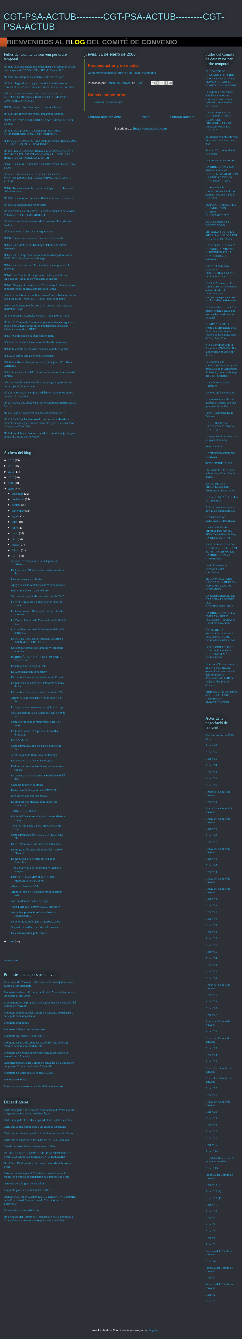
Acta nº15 (211, 1144)
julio (15, 521)
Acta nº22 (211, 1088)
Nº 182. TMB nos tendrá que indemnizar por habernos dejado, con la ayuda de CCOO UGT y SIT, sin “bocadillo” (40, 68)
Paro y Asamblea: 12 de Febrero (29, 590)
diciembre (18, 493)
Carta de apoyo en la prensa (27, 784)
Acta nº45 (211, 865)
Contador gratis (11, 960)
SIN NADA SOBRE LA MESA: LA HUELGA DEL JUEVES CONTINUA (221, 235)
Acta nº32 (211, 971)
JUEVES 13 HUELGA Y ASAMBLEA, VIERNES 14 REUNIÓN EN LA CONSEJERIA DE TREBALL (220, 252)
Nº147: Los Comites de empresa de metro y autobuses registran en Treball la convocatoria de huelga (35, 276)
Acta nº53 (211, 772)
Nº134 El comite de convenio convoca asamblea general (36, 349)
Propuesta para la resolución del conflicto (28, 1190)
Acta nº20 (211, 1111)
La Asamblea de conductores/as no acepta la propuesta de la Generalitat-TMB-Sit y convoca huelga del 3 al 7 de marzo (221, 368)
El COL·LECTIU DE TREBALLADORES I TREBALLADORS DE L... (37, 640)
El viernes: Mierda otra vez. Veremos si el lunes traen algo (221, 140)
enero (15, 556)
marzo (16, 544)
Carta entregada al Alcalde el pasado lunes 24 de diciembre (38, 1120)
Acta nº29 (211, 1001)
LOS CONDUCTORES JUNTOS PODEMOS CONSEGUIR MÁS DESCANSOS (219, 652)
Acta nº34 (211, 958)
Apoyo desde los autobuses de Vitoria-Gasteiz (38, 585)
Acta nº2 (210, 1294)
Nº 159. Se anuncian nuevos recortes (25, 204)
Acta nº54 (211, 765)
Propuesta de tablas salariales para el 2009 (28, 1072)
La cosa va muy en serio (219, 160)
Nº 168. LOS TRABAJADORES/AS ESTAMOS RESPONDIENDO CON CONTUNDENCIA (32, 132)
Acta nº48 (211, 835)
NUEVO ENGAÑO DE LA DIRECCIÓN (35, 921)
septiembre (18, 510)
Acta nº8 (210, 1224)
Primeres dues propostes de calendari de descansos (33, 1086)
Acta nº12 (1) (213, 1198)
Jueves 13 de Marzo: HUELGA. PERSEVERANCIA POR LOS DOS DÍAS (220, 271)
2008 (11, 488)
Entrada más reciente (104, 117)
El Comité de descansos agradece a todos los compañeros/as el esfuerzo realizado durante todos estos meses (220, 98)
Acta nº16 (211, 1138)
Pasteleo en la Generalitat (220, 392)
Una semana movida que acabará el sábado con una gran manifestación (220, 402)
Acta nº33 (211, 965)
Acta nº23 (211, 1061)
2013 (11, 460)
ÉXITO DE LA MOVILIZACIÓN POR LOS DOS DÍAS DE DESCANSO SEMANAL (220, 635)
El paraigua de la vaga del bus (28, 665)
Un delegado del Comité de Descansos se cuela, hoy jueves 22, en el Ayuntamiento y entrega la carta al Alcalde (38, 1218)
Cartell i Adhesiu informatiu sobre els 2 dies (29, 1146)
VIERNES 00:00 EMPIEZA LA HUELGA (220, 519)
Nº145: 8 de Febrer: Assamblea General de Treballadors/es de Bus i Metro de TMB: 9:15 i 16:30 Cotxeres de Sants (40, 297)
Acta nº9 (210, 1218)
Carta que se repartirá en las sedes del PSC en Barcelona (36, 1139)
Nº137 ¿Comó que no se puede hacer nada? (29, 335)
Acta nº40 (211, 918)
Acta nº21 (211, 1095)
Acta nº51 (211, 785)
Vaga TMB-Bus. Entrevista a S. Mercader (35, 906)
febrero (16, 550)
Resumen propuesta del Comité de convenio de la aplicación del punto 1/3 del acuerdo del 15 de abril (39, 1064)
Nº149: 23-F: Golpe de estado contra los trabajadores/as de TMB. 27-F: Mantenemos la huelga (38, 256)
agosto (16, 516)
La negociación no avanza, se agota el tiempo (37, 707)
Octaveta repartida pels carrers (28, 933)
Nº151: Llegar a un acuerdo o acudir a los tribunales (34, 238)
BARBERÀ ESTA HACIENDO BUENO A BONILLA (219, 426)
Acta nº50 (211, 801)
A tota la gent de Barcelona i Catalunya (34, 755)
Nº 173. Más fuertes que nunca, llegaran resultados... (34, 113)
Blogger (153, 1330)
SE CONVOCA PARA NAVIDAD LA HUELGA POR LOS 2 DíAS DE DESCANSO (220, 584)
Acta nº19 (211, 1118)
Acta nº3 (210, 1277)
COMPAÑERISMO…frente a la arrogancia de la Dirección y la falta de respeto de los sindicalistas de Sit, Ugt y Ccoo (220, 331)
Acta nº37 (211, 938)
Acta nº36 (211, 945)
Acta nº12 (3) (213, 1184)
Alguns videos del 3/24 (24, 886)
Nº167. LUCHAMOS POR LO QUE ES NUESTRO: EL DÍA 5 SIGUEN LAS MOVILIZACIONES (40, 142)
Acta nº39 (211, 925)
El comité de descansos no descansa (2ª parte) (37, 677)
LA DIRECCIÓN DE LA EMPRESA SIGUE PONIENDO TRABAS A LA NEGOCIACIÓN (220, 618)
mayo (15, 533)
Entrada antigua (182, 117)
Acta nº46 (211, 858)
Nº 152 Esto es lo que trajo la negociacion (28, 231)
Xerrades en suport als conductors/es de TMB (37, 596)
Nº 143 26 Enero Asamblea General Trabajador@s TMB (36, 315)
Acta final (211, 745)
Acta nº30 (211, 978)
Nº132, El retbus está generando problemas (29, 355)
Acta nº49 (211, 828)
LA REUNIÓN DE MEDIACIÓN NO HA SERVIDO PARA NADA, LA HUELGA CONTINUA (221, 533)
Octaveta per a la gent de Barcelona (24, 1183)
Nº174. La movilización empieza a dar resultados (32, 107)
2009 (11, 483)
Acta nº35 (211, 951)
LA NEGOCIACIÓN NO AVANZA (32, 760)
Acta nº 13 (211, 1168)
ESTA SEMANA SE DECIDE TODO (217, 223)
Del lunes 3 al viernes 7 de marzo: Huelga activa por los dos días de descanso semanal (220, 312)
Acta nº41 (211, 912)
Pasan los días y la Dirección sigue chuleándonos (216, 568)
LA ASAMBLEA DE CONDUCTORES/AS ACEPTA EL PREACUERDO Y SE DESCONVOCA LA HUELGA (218, 121)
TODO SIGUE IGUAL (24, 810)
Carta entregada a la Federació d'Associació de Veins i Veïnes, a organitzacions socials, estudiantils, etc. (40, 1111)
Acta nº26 (211, 1031)
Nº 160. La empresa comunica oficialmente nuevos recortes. (39, 198)
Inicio (145, 117)
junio (15, 527)
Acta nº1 (210, 1301)
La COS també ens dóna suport (29, 671)
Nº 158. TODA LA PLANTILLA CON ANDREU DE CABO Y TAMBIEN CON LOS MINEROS (39, 213)
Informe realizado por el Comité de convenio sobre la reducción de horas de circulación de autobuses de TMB (36, 1174)
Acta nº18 (211, 1124)
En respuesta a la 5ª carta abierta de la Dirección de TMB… (220, 473)
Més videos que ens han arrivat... (30, 795)
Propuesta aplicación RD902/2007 (24, 1035)
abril (15, 539)
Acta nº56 (211, 752)
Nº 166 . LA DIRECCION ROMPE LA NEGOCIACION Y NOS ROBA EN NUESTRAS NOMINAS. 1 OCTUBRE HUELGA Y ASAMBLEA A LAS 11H (38, 154)
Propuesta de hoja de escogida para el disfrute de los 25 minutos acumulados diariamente (36, 1044)
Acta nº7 (210, 1231)
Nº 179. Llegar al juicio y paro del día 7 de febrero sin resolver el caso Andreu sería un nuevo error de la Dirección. (39, 85)
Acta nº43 (211, 898)
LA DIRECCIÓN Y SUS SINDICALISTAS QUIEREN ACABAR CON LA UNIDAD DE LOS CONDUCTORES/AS (221, 173)
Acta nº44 (211, 872)
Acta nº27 (211, 1014)
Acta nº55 (211, 758)
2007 (11, 941)
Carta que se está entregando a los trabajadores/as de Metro (38, 1133)
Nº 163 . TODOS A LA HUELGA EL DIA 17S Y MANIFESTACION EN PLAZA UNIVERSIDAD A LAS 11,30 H (37, 178)
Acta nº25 (211, 1048)
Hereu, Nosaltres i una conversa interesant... (36, 844)
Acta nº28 (211, 1008)
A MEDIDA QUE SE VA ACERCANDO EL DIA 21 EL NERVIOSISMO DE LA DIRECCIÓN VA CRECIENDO (221, 551)
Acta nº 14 (211, 1151)
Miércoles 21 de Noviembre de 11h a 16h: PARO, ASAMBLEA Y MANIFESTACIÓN (221, 697)
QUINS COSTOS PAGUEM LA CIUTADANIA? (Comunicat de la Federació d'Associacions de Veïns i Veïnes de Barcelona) (40, 1200)
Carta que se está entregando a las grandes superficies (35, 1126)
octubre (16, 504)
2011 (11, 471)
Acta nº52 (211, 778)
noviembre (18, 499)
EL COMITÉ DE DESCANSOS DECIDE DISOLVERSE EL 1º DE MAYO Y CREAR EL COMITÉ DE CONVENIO (221, 78)
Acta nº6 (210, 1237)
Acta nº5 (210, 1244)
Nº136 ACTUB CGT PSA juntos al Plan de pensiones (35, 342)
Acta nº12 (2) (213, 1191)
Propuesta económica (16, 1022)
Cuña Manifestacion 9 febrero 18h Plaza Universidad (122, 72)
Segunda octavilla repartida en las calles (34, 927)
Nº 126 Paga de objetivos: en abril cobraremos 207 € (34, 412)
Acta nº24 (211, 1054)
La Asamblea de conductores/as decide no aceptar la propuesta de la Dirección (220, 193)
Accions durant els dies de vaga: (30, 901)
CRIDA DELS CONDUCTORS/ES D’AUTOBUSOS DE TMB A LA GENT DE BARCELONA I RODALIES (37, 1154)
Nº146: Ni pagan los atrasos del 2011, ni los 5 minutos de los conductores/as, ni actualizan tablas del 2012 (39, 286)
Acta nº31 (211, 995)
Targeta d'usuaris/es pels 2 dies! (22, 1210)
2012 (11, 466)
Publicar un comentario (108, 102)
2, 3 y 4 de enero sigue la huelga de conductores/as (220, 509)
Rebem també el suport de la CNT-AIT (33, 790)
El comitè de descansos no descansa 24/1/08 (37, 692)
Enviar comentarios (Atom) (150, 128)
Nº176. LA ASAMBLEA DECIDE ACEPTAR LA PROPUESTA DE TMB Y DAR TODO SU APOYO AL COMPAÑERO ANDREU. (36, 97)
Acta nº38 (211, 931)
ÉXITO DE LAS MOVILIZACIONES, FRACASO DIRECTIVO (34, 878)
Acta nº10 (211, 1211)
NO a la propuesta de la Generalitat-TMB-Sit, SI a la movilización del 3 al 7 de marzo (220, 350)
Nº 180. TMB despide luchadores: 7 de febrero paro (34, 77)
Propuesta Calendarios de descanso (24, 1029)
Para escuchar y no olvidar (26, 579)
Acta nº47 (211, 842)
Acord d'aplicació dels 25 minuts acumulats (220, 1159)
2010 (11, 477)
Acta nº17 (211, 1131)
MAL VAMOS (19, 740)
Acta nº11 (211, 1204)
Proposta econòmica (15, 1079)
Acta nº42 (211, 905)
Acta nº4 (210, 1261)
